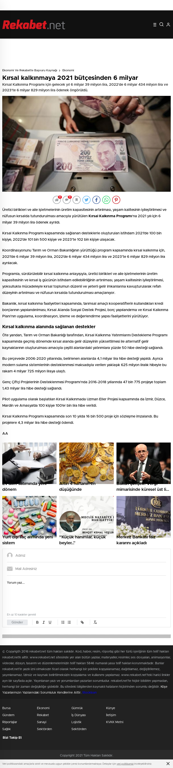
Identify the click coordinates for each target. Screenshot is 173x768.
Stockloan (89, 692)
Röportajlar (9, 722)
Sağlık (6, 729)
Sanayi (41, 722)
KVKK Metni (114, 722)
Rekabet (43, 715)
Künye (110, 708)
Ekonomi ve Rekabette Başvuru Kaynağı (29, 70)
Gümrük (77, 708)
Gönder (17, 622)
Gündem (8, 715)
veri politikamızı (125, 764)
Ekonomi (68, 70)
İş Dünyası (78, 715)
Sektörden (44, 729)
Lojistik (76, 722)
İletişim (111, 715)
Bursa (6, 708)
